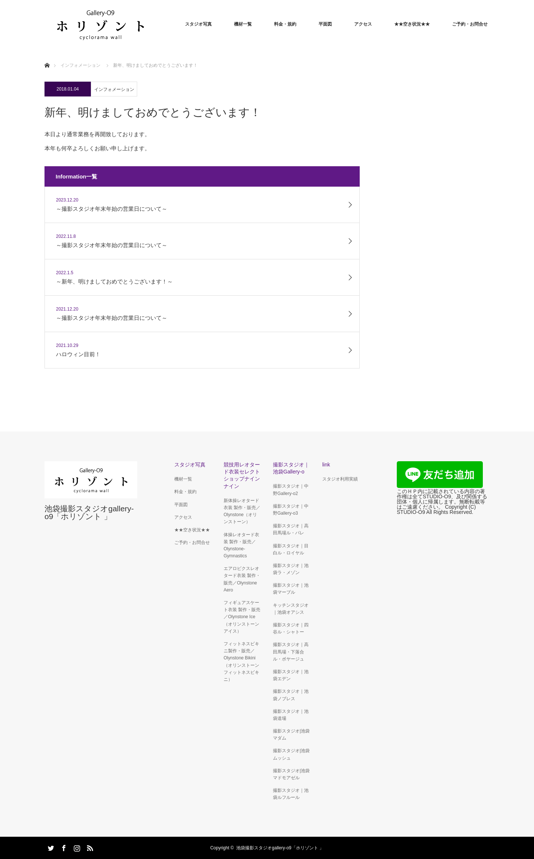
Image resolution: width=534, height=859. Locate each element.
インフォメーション (114, 89)
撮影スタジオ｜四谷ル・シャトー (291, 628)
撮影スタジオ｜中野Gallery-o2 (291, 489)
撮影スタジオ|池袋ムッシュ (291, 754)
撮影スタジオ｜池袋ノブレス (291, 695)
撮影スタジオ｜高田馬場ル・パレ (291, 529)
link (326, 465)
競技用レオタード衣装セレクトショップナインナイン (242, 475)
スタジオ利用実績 (340, 479)
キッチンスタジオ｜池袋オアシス (291, 609)
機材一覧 (243, 24)
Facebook (63, 846)
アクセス (363, 24)
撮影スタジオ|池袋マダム (291, 734)
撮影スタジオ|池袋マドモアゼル (291, 774)
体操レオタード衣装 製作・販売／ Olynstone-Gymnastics (241, 545)
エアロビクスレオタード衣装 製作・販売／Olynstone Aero (242, 579)
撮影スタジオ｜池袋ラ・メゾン (291, 569)
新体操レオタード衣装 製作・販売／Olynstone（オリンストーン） (242, 511)
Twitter (50, 846)
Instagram (76, 846)
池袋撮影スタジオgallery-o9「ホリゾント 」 (89, 512)
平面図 (325, 24)
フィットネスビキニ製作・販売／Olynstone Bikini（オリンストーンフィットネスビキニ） (241, 661)
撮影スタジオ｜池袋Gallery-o (291, 468)
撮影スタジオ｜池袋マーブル (291, 589)
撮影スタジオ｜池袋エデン (291, 675)
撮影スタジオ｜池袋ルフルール (291, 794)
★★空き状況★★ (412, 24)
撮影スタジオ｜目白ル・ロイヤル (291, 549)
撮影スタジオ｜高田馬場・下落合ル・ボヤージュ (291, 651)
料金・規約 (285, 24)
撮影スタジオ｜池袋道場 (291, 715)
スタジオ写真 (198, 24)
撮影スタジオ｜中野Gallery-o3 (291, 510)
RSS (89, 846)
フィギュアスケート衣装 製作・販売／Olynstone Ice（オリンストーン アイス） (242, 617)
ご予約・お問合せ (470, 24)
